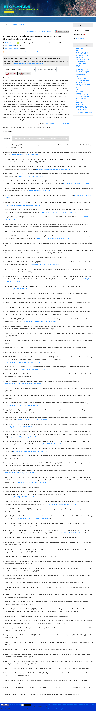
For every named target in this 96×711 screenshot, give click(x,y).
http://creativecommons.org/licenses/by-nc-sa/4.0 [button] (23, 52)
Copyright (53, 138)
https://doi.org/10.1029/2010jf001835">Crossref (61, 504)
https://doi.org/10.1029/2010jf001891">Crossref (32, 420)
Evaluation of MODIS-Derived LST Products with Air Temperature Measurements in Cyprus (82, 72)
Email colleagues (65, 124)
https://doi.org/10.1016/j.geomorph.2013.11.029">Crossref (22, 205)
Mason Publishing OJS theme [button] (60, 709)
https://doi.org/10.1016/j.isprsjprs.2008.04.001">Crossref (53, 169)
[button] (4, 52)
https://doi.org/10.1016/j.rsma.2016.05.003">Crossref (31, 482)
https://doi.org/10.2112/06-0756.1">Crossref (32, 369)
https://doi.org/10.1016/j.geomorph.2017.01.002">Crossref (39, 321)
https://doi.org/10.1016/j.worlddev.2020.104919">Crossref (30, 451)
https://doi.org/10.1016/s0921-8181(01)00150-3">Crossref (22, 405)
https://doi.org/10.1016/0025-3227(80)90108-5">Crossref (33, 518)
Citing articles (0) (20, 138)
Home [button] (4, 25)
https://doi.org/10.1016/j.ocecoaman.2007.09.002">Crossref (22, 362)
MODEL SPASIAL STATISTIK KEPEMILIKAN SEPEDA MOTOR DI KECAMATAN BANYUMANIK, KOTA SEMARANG (82, 53)
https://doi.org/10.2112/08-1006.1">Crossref (47, 444)
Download (52, 124)
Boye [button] (24, 25)
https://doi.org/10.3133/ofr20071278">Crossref (23, 427)
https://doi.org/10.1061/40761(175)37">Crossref (19, 473)
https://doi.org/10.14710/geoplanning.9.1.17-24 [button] (28, 64)
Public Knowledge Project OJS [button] (41, 709)
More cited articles (85, 113)
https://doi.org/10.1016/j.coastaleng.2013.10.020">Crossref (25, 437)
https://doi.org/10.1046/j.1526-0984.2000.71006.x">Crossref (23, 384)
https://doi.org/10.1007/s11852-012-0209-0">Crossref (52, 238)
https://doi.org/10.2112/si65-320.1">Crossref (25, 155)
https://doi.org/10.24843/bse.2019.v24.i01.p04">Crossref (68, 533)
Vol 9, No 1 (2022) (17, 25)
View (46, 124)
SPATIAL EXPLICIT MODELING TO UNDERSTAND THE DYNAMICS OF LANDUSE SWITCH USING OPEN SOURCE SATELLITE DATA (82, 104)
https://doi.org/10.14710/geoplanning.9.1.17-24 (40, 31)
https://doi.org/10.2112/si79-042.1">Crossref (31, 176)
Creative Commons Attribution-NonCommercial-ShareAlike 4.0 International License (70, 704)
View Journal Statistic (15, 704)
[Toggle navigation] (5, 19)
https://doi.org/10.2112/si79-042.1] (39, 191)
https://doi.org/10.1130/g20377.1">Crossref (18, 289)
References (7, 138)
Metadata (64, 138)
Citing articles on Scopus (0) (37, 138)
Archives (10, 25)
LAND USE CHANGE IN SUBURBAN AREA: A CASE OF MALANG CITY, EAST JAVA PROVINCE (82, 63)
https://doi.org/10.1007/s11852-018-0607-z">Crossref (44, 264)
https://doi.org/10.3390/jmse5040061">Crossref (19, 497)
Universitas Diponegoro (20, 709)
